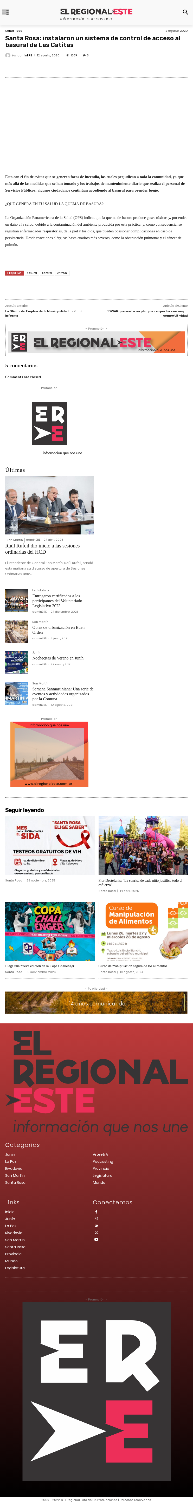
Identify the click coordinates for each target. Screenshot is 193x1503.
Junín (36, 653)
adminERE (24, 55)
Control (47, 273)
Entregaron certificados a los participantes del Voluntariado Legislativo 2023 (57, 601)
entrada (62, 273)
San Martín (15, 540)
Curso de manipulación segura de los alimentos (133, 966)
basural (32, 273)
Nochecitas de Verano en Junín (57, 658)
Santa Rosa (13, 30)
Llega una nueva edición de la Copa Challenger (39, 966)
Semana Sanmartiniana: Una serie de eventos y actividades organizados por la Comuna (62, 694)
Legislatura (40, 590)
